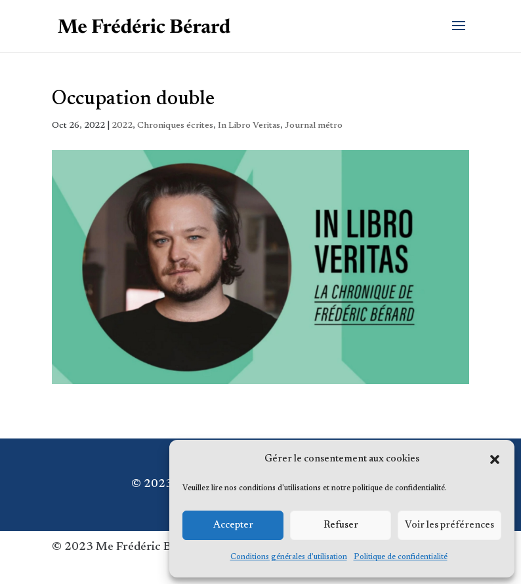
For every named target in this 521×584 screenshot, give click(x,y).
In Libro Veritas (249, 125)
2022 (122, 125)
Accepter (233, 525)
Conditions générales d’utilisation (288, 557)
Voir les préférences (449, 525)
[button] (494, 459)
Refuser (340, 525)
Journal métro (314, 125)
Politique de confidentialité (401, 557)
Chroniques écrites (175, 125)
